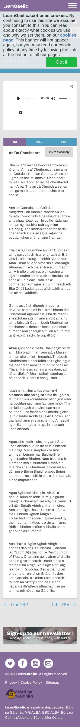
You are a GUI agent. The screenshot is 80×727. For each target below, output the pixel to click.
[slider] (31, 99)
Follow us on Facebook (23, 663)
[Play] (19, 98)
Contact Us (48, 663)
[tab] (14, 142)
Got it (61, 62)
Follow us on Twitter (10, 663)
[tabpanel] (40, 372)
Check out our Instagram (35, 663)
